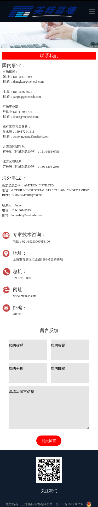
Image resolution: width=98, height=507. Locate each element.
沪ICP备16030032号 (69, 504)
